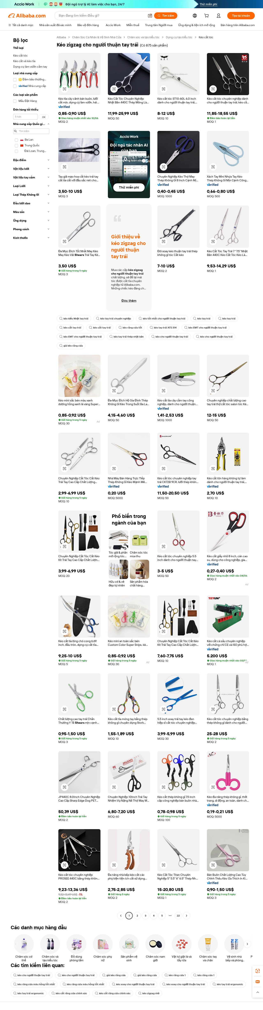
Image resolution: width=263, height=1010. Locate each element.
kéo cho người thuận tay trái (169, 336)
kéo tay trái (201, 318)
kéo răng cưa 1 (175, 975)
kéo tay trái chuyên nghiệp (113, 318)
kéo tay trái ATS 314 (163, 327)
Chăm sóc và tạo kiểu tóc (143, 37)
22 (178, 915)
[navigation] (31, 477)
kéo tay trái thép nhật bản (127, 336)
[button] (150, 15)
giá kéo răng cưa (71, 345)
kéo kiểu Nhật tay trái (73, 318)
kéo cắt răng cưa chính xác (69, 993)
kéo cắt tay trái (70, 327)
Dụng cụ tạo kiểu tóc (179, 37)
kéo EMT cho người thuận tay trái (205, 327)
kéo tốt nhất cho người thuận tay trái (162, 318)
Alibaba (61, 37)
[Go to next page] (186, 915)
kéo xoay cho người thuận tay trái (133, 984)
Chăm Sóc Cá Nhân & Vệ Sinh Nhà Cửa (96, 37)
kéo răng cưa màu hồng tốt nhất (34, 984)
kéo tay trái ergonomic (228, 984)
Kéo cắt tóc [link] (206, 37)
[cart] (207, 16)
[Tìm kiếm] (165, 15)
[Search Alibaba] (101, 15)
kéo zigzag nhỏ (148, 993)
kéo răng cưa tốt (130, 327)
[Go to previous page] (121, 915)
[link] (257, 971)
